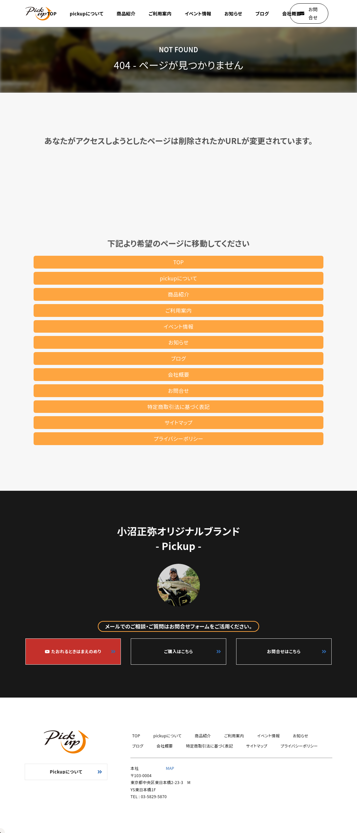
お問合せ (178, 390)
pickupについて (86, 13)
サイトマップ (179, 422)
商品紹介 (126, 13)
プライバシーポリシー (178, 438)
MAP (170, 768)
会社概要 (291, 13)
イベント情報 (198, 13)
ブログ (262, 13)
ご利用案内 (160, 13)
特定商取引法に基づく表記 (178, 407)
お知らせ (233, 13)
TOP (52, 13)
